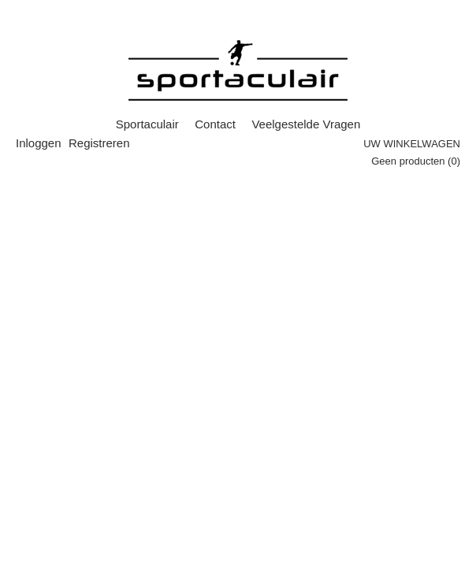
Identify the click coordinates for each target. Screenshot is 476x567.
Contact (215, 124)
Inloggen (38, 143)
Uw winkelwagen (411, 144)
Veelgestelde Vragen (305, 124)
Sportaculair (147, 124)
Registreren (99, 143)
